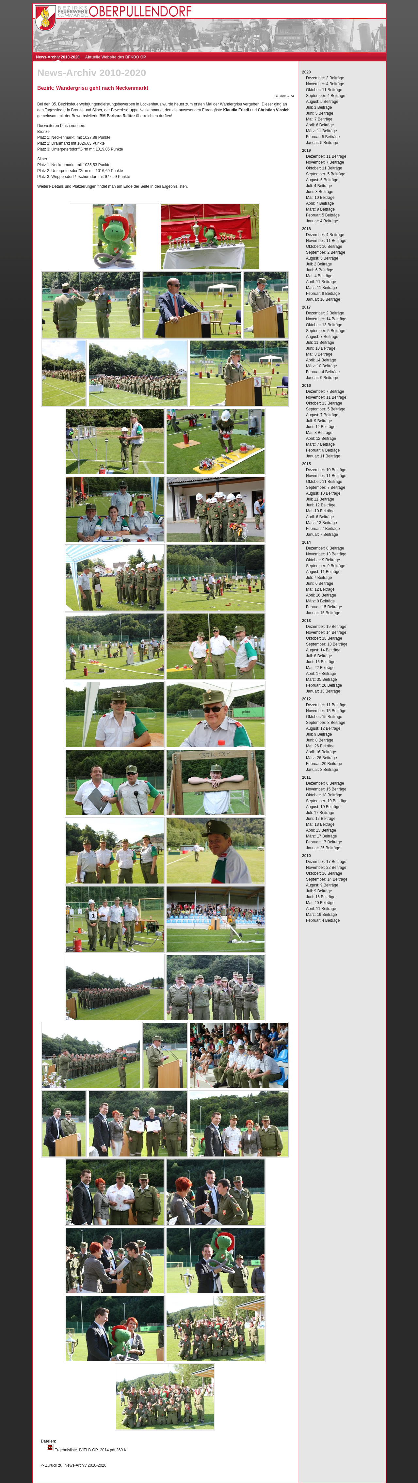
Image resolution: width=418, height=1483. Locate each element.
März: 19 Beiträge (321, 914)
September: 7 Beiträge (325, 487)
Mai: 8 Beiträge (319, 354)
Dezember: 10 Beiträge (326, 470)
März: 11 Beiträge (321, 131)
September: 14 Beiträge (326, 879)
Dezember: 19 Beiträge (326, 626)
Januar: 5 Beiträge (322, 142)
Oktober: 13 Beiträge (324, 325)
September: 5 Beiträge (325, 174)
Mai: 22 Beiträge (320, 667)
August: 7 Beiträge (322, 336)
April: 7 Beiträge (320, 203)
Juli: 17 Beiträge (320, 812)
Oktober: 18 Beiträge (324, 638)
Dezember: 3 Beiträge (325, 78)
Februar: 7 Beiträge (323, 528)
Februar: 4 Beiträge (323, 372)
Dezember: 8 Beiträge (325, 548)
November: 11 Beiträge (326, 240)
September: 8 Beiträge (325, 722)
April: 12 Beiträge (321, 438)
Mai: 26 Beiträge (320, 746)
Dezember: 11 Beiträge (326, 156)
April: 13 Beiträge (321, 830)
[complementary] (342, 772)
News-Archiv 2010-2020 (57, 57)
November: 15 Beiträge (326, 711)
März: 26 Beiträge (321, 758)
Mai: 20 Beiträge (320, 903)
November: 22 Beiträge (326, 867)
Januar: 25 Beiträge (323, 848)
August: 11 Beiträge (323, 571)
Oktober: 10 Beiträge (324, 246)
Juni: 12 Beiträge (320, 426)
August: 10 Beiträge (323, 493)
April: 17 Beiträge (321, 673)
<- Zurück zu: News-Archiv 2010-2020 (73, 1465)
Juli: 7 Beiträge (319, 577)
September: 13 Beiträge (326, 644)
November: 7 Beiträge (325, 162)
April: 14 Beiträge (321, 360)
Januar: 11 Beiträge (323, 456)
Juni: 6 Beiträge (319, 270)
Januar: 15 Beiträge (323, 613)
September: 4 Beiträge (325, 95)
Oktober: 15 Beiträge (324, 716)
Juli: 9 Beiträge (319, 421)
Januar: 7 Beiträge (322, 534)
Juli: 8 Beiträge (319, 656)
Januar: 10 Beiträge (323, 299)
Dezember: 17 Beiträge (326, 861)
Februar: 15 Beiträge (324, 607)
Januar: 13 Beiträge (323, 691)
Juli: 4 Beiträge (319, 185)
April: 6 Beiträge (320, 125)
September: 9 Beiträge (325, 566)
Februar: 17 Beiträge (324, 842)
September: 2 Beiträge (325, 252)
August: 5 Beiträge (322, 101)
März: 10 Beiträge (321, 366)
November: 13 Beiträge (326, 554)
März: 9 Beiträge (320, 209)
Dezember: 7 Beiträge (325, 391)
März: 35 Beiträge (321, 679)
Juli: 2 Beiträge (319, 264)
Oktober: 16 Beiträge (324, 873)
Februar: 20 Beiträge (324, 685)
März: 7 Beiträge (320, 444)
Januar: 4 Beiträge (322, 221)
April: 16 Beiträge (321, 595)
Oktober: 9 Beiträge (323, 560)
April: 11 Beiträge (321, 281)
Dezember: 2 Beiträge (325, 313)
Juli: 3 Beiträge (319, 107)
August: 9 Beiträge (322, 885)
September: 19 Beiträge (326, 801)
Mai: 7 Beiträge (319, 119)
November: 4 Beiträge (325, 84)
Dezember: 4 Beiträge (325, 234)
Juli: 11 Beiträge (320, 342)
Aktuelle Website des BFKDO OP (115, 57)
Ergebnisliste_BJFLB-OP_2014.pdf (85, 1450)
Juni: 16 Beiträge (320, 662)
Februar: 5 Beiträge (323, 137)
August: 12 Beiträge (323, 728)
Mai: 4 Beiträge (319, 276)
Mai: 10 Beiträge (320, 197)
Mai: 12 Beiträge (320, 589)
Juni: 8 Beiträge (319, 191)
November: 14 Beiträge (326, 319)
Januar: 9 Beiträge (322, 377)
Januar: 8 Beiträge (322, 769)
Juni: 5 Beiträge (319, 113)
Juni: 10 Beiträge (320, 348)
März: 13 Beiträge (321, 522)
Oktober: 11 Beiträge (324, 90)
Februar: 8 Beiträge (323, 293)
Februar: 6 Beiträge (323, 450)
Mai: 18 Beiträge (320, 824)
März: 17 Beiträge (321, 836)
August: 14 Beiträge (323, 650)
